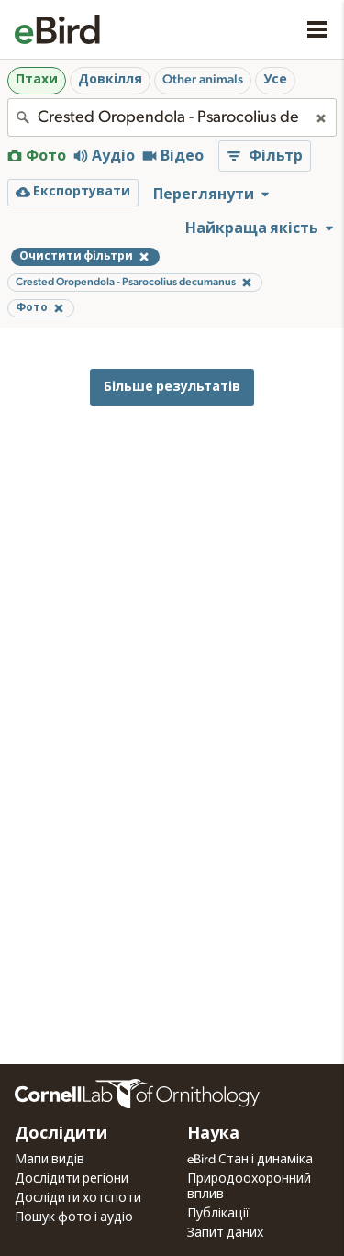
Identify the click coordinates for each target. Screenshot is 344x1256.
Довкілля (110, 79)
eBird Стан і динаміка (250, 1159)
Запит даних (225, 1233)
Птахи (37, 79)
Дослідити (61, 1134)
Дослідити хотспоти (78, 1198)
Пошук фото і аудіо (74, 1217)
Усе (275, 79)
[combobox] (172, 117)
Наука (213, 1134)
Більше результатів (172, 387)
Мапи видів (49, 1159)
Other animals (202, 79)
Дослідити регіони (71, 1179)
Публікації (218, 1213)
